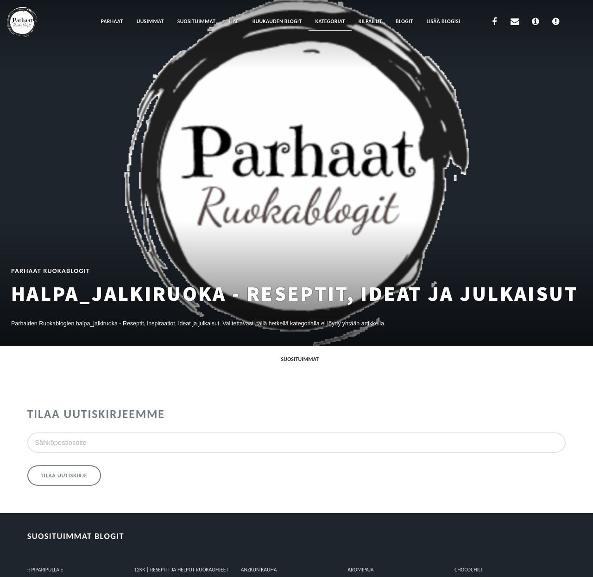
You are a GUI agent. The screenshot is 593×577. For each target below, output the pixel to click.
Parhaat (112, 21)
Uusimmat (150, 21)
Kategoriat (330, 21)
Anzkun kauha (259, 569)
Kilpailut (370, 21)
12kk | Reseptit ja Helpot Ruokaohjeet (181, 569)
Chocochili (468, 569)
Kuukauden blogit (277, 21)
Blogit (404, 21)
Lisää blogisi (444, 21)
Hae (234, 21)
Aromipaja (360, 569)
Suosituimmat (196, 21)
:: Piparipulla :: (45, 569)
